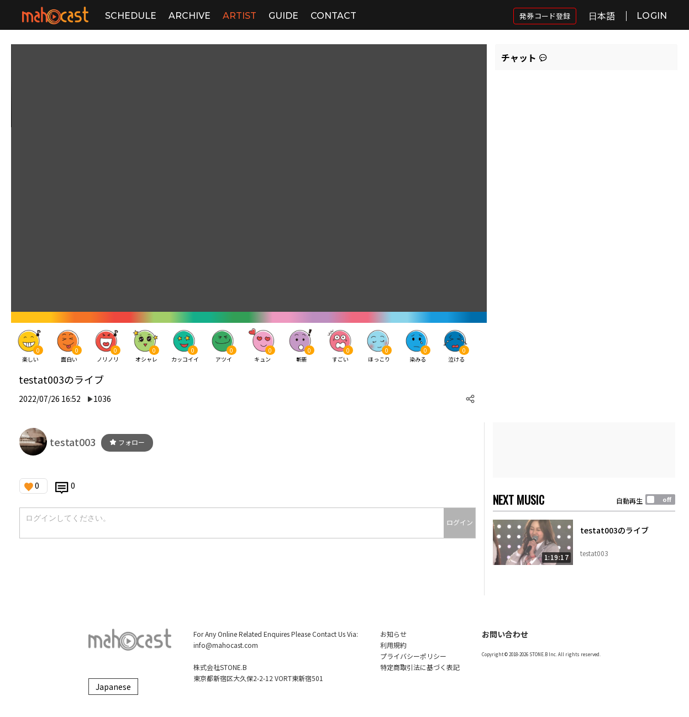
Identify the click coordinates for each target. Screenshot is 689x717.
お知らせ (393, 634)
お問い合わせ (505, 634)
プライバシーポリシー (413, 656)
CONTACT (333, 16)
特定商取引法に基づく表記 (420, 667)
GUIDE (283, 16)
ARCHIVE (190, 16)
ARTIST (239, 16)
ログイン (459, 522)
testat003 (73, 442)
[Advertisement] (584, 450)
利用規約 (393, 645)
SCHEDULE (130, 16)
